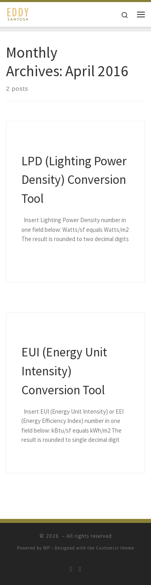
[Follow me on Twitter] (71, 569)
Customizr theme (115, 548)
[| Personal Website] (18, 13)
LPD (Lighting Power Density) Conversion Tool (73, 179)
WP (46, 548)
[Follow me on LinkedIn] (80, 569)
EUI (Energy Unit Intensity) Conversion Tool (64, 370)
